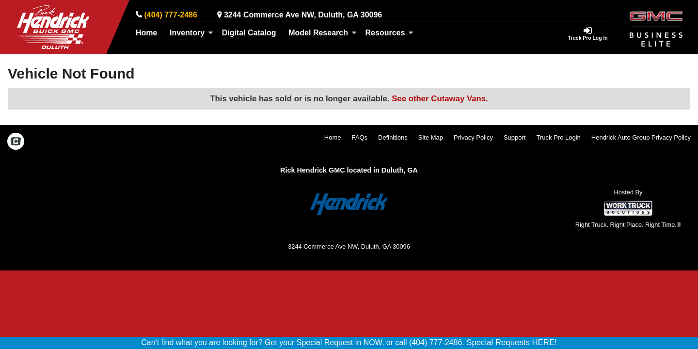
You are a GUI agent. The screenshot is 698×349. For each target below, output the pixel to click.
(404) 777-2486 (170, 15)
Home (146, 33)
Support (515, 137)
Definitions (393, 137)
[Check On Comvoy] (15, 142)
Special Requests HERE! (511, 342)
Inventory (191, 33)
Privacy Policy (473, 137)
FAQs (360, 137)
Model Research (322, 33)
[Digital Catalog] (249, 33)
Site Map (430, 137)
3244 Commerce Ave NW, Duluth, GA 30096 (303, 15)
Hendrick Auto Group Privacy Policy (641, 137)
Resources (389, 33)
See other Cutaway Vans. (440, 98)
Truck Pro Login (559, 137)
